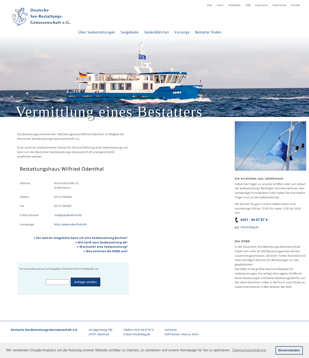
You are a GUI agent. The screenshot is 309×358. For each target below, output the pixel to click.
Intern (220, 5)
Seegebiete (129, 32)
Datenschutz (279, 5)
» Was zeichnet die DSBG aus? (105, 251)
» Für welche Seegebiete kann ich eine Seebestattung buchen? (81, 238)
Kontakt (296, 5)
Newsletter (234, 5)
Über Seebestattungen (96, 32)
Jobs (210, 5)
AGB (248, 5)
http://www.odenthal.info (70, 224)
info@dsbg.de (249, 227)
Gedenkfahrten (156, 32)
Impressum (261, 5)
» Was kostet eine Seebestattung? (102, 247)
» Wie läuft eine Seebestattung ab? (101, 242)
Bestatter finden (208, 32)
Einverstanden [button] (289, 350)
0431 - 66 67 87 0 (251, 219)
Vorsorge (181, 32)
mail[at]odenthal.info (68, 215)
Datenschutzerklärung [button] (249, 350)
